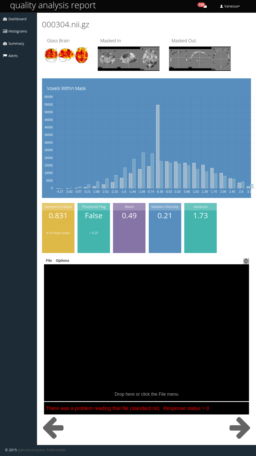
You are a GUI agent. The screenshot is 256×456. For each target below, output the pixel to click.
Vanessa (230, 6)
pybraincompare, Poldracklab (42, 449)
